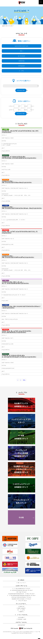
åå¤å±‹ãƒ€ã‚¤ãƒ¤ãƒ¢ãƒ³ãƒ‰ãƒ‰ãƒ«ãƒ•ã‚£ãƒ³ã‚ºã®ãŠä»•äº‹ (21, 595)
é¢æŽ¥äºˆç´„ (21, 611)
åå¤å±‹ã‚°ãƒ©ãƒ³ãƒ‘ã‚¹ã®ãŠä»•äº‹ (21, 588)
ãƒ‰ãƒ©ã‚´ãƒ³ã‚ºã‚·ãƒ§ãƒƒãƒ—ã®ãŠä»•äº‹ (21, 598)
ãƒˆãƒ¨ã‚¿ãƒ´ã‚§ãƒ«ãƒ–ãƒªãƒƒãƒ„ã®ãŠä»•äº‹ (21, 597)
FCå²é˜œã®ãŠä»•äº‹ (21, 592)
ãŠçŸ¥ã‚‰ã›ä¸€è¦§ (21, 619)
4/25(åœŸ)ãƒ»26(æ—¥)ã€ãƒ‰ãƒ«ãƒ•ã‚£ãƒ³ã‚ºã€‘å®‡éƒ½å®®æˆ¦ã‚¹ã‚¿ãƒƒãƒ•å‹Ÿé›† (18, 256)
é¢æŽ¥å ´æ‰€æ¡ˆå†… (21, 608)
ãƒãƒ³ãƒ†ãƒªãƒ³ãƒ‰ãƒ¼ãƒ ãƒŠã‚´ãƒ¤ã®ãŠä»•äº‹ (21, 590)
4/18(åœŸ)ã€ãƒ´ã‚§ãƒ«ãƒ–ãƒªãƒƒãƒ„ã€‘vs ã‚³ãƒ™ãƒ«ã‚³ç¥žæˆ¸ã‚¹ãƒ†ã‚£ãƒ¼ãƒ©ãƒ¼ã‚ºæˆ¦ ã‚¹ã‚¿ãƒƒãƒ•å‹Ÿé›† (19, 157)
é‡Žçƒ (21, 51)
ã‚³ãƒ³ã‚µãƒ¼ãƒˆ (21, 65)
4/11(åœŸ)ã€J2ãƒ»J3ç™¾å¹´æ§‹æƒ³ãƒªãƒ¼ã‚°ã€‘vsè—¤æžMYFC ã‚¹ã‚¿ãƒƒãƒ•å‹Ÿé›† (20, 131)
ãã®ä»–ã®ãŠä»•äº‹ (21, 600)
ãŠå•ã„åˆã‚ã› (21, 582)
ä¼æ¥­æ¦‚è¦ (21, 580)
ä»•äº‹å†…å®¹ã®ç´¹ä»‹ (21, 585)
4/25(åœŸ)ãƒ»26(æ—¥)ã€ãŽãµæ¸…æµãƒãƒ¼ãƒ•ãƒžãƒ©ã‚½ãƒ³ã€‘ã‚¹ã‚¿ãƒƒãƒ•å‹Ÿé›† (15, 282)
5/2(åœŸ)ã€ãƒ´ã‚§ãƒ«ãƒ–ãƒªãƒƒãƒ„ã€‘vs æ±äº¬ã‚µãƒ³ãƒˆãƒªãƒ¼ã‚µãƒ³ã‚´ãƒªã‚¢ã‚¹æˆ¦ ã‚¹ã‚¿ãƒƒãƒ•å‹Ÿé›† (19, 356)
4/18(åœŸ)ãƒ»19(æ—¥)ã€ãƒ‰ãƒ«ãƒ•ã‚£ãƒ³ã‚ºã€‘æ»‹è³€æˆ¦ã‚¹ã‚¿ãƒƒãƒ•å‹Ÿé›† (17, 181)
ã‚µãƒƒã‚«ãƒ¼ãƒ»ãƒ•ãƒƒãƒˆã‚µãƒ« (21, 46)
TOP (3, 25)
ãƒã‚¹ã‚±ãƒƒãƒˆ (21, 56)
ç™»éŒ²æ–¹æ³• (21, 606)
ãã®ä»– (21, 70)
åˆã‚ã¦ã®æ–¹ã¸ (21, 603)
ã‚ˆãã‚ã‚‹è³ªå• (21, 609)
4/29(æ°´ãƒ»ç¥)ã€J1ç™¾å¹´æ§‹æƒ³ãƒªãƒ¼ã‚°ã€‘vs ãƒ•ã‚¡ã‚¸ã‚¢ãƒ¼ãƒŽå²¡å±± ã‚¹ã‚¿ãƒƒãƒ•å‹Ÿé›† (16, 331)
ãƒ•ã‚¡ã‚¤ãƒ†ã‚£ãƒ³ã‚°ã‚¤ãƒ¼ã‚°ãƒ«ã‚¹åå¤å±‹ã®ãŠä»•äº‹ (21, 593)
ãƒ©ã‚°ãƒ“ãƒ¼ (21, 60)
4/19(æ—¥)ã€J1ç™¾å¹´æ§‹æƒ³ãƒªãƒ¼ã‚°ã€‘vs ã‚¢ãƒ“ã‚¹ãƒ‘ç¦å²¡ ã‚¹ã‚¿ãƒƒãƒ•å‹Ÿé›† (20, 232)
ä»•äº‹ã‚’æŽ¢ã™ (21, 617)
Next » (24, 379)
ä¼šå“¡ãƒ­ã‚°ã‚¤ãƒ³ (21, 625)
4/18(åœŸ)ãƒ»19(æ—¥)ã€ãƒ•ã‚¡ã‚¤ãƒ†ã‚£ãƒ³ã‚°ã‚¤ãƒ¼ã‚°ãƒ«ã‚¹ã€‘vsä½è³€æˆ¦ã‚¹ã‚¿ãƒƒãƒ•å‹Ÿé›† (22, 207)
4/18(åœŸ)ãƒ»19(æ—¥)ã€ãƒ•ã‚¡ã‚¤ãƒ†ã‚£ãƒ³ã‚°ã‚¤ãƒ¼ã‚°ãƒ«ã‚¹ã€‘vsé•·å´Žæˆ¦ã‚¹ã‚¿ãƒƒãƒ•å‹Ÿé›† (21, 307)
